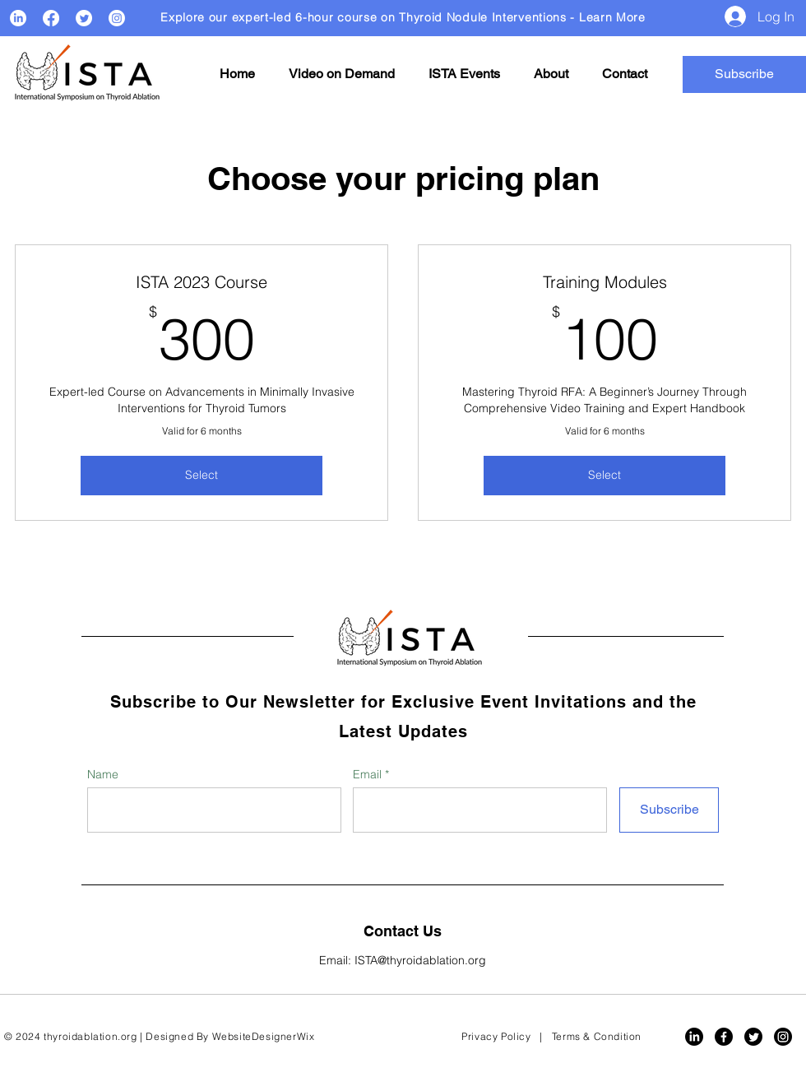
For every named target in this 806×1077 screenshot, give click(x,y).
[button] (341, 74)
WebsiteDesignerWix (263, 1036)
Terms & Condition (597, 1036)
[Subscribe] (669, 810)
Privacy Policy (495, 1036)
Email (369, 774)
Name (102, 774)
